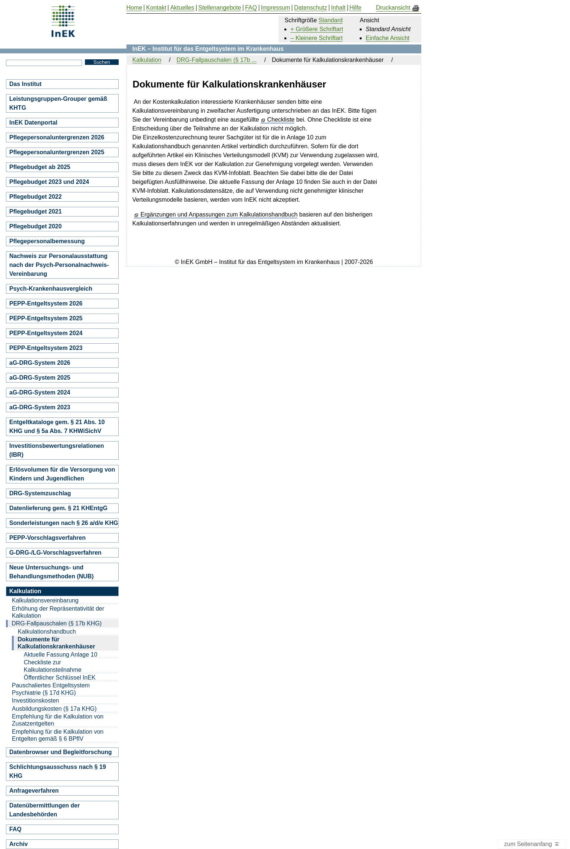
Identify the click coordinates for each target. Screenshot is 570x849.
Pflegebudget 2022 (35, 197)
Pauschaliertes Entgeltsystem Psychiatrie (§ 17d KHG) (51, 689)
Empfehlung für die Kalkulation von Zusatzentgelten (57, 720)
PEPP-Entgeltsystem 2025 (45, 318)
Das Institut (25, 84)
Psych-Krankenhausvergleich (50, 288)
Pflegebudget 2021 (35, 211)
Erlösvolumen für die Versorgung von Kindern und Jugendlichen (62, 474)
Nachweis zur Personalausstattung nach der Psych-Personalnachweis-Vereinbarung (59, 265)
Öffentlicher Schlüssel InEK (60, 677)
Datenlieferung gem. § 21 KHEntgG (58, 508)
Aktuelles (182, 8)
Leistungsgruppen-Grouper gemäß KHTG (58, 103)
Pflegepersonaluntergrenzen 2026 (56, 137)
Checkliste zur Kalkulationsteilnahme (53, 666)
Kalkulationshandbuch (47, 631)
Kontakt (156, 8)
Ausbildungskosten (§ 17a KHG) (54, 709)
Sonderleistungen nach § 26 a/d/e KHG (63, 523)
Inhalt (338, 8)
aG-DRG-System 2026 (39, 363)
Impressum (275, 8)
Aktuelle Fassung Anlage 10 (60, 654)
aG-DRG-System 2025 (39, 377)
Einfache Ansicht (387, 38)
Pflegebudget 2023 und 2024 (49, 182)
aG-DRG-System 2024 (39, 392)
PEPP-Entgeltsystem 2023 (45, 348)
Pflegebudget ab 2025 (39, 167)
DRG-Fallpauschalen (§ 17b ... (217, 60)
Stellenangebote (219, 8)
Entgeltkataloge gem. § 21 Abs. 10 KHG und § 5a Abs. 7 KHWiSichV (57, 426)
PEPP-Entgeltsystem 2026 (45, 303)
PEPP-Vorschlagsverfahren (47, 538)
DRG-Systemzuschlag (40, 493)
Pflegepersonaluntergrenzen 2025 (56, 152)
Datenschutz (310, 8)
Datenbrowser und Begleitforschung (60, 752)
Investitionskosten (35, 700)
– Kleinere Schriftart (316, 38)
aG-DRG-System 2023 (39, 407)
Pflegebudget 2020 (35, 226)
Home (134, 8)
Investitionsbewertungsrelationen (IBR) (56, 450)
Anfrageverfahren (34, 790)
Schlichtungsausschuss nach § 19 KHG (57, 771)
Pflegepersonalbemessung (47, 241)
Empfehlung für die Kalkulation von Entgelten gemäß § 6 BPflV (57, 735)
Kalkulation (146, 60)
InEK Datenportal (33, 122)
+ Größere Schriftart (316, 29)
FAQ (15, 829)
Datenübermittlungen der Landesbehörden (44, 809)
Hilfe (355, 8)
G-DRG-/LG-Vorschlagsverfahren (55, 552)
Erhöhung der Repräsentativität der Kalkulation (58, 612)
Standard (331, 20)
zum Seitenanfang (532, 844)
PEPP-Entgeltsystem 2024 (45, 333)
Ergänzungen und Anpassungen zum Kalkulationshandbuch (219, 215)
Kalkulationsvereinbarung (45, 600)
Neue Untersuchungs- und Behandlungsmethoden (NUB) (51, 571)
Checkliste (280, 120)
